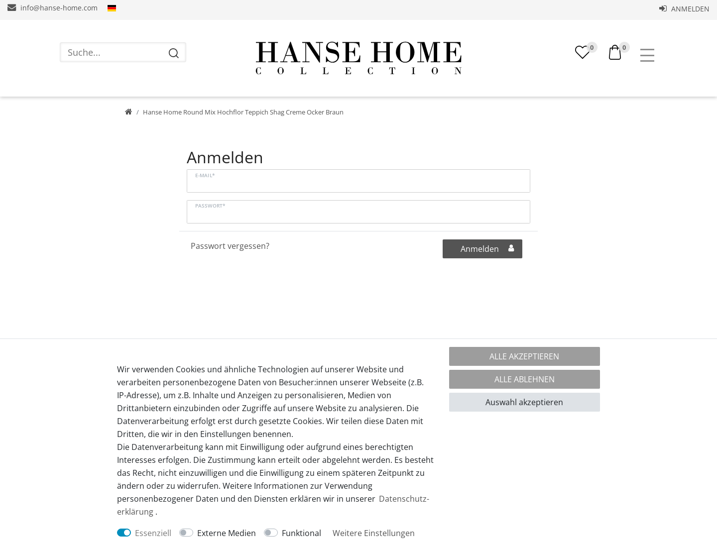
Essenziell (153, 533)
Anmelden (684, 8)
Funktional (301, 533)
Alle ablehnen (524, 379)
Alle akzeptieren (524, 356)
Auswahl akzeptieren (524, 402)
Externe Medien (226, 533)
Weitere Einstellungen (374, 533)
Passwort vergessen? (230, 245)
